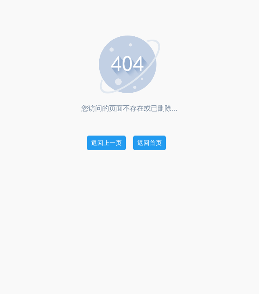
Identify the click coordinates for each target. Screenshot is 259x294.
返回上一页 (106, 142)
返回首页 (149, 142)
